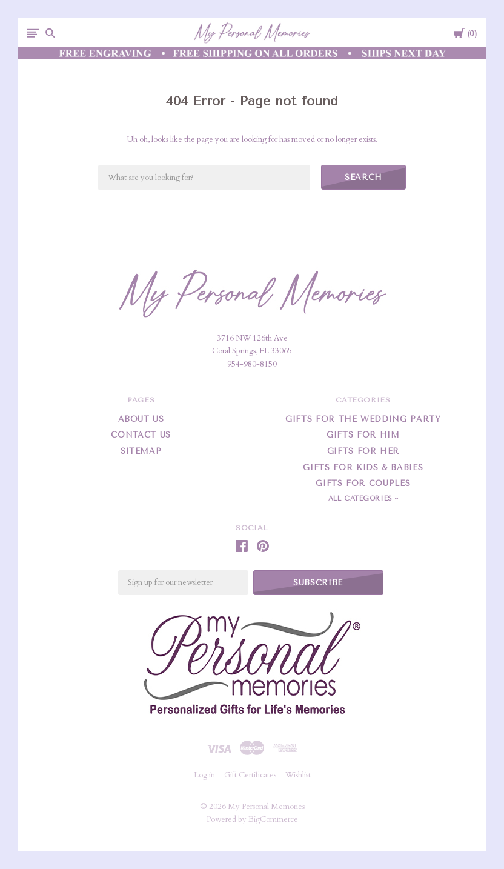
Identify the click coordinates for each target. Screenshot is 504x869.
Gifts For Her (363, 451)
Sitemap (141, 451)
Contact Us (141, 434)
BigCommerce (273, 819)
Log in (204, 775)
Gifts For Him (363, 434)
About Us (141, 419)
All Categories (361, 498)
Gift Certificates (250, 775)
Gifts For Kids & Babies (363, 467)
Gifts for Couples (363, 483)
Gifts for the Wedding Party (363, 419)
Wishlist (298, 775)
